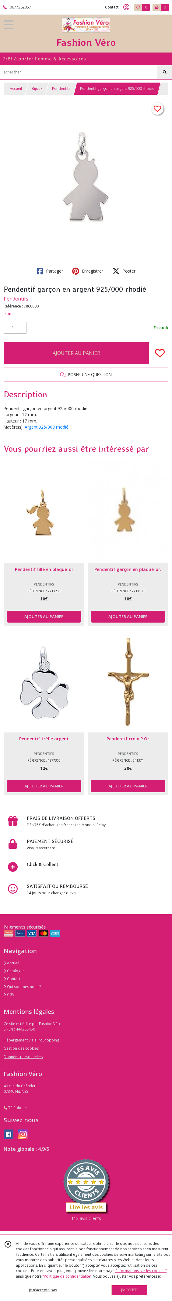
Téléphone (15, 1107)
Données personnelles (23, 1056)
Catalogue (14, 970)
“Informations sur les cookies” (141, 1270)
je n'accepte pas (43, 1290)
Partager (50, 271)
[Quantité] (15, 328)
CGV (9, 994)
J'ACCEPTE (129, 1290)
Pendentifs (61, 88)
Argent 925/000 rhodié (46, 427)
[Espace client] (126, 7)
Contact (111, 7)
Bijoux (37, 88)
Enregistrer (87, 271)
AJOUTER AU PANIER (76, 353)
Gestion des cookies (21, 1048)
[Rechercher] (164, 72)
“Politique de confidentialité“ (67, 1276)
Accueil (16, 88)
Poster (123, 271)
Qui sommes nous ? (22, 986)
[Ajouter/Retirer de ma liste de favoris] (160, 353)
